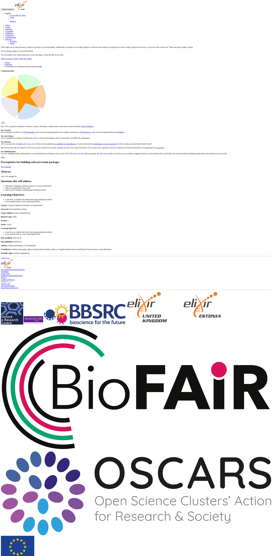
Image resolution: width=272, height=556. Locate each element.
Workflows (9, 33)
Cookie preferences (8, 280)
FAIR (20, 144)
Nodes (12, 43)
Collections (9, 35)
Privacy (3, 278)
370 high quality (29, 132)
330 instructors (85, 132)
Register (13, 21)
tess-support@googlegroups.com (13, 270)
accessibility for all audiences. (65, 144)
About (7, 25)
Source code (5, 284)
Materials (8, 29)
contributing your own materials (104, 144)
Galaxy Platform (87, 126)
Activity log (5, 258)
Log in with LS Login (18, 15)
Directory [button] (8, 39)
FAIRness (120, 132)
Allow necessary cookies (10, 59)
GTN (3, 123)
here (40, 55)
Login (12, 17)
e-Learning (9, 31)
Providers (13, 41)
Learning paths (10, 37)
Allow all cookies (25, 59)
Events (7, 27)
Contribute (5, 272)
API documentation (8, 286)
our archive (160, 148)
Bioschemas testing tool (9, 288)
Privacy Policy (12, 51)
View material (6, 167)
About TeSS (5, 274)
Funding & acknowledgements (12, 276)
